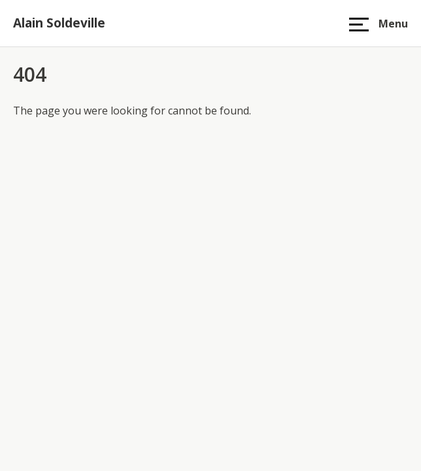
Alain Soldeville (59, 22)
